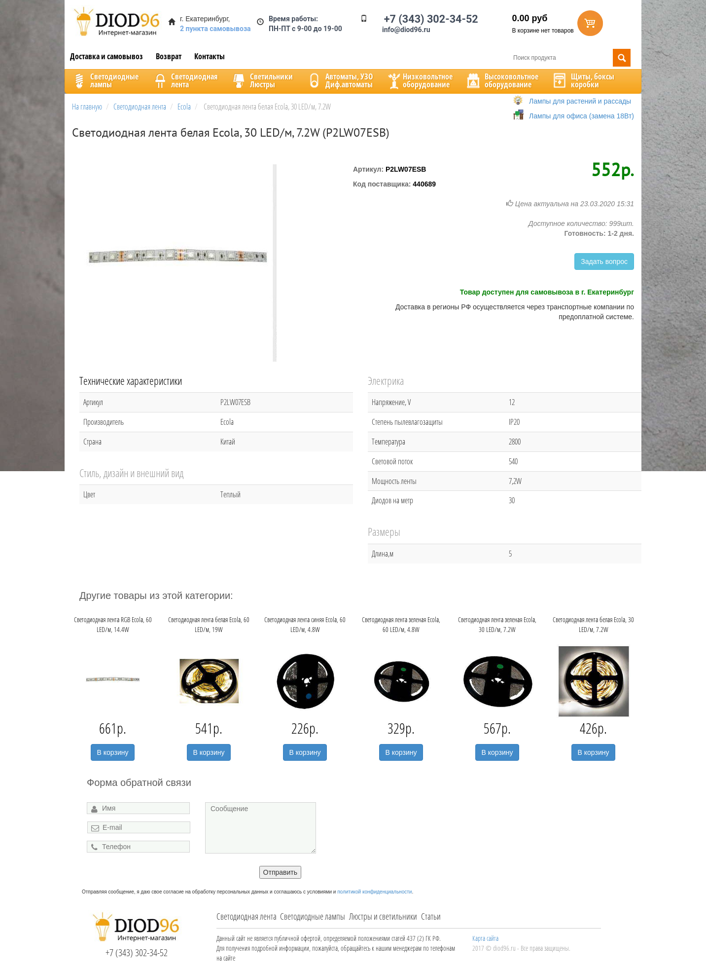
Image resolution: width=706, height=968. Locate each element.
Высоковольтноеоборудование (501, 80)
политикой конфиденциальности (374, 891)
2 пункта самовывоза (215, 29)
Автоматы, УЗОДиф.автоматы (339, 80)
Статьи (431, 916)
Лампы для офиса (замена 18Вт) (581, 116)
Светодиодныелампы (105, 80)
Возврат (168, 56)
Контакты (209, 56)
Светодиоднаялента (184, 80)
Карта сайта (485, 938)
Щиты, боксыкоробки (582, 80)
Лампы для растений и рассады (580, 101)
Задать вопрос (604, 261)
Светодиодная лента (246, 916)
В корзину (113, 752)
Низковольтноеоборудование (419, 80)
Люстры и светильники (383, 916)
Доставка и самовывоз (106, 56)
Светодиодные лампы (312, 916)
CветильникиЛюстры (261, 80)
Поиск (622, 58)
